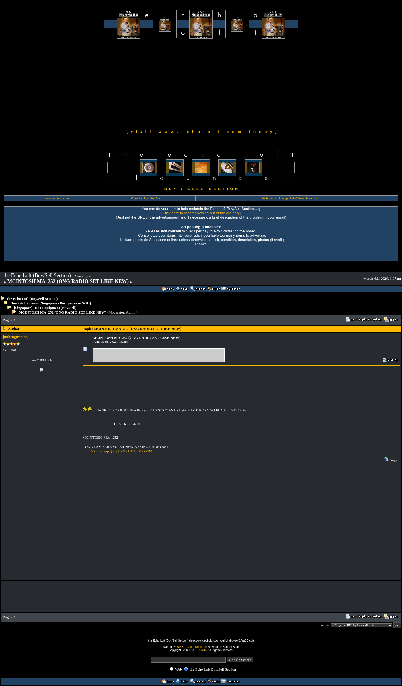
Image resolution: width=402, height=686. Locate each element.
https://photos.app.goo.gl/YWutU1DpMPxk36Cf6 (120, 451)
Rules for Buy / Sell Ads (146, 198)
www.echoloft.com (57, 198)
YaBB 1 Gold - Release (191, 646)
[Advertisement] (201, 83)
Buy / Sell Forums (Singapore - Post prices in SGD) (51, 303)
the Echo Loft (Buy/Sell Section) (32, 298)
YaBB (92, 276)
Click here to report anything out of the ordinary (201, 213)
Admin (131, 312)
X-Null (202, 650)
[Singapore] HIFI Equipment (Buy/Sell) (45, 308)
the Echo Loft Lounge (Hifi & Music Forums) (289, 198)
